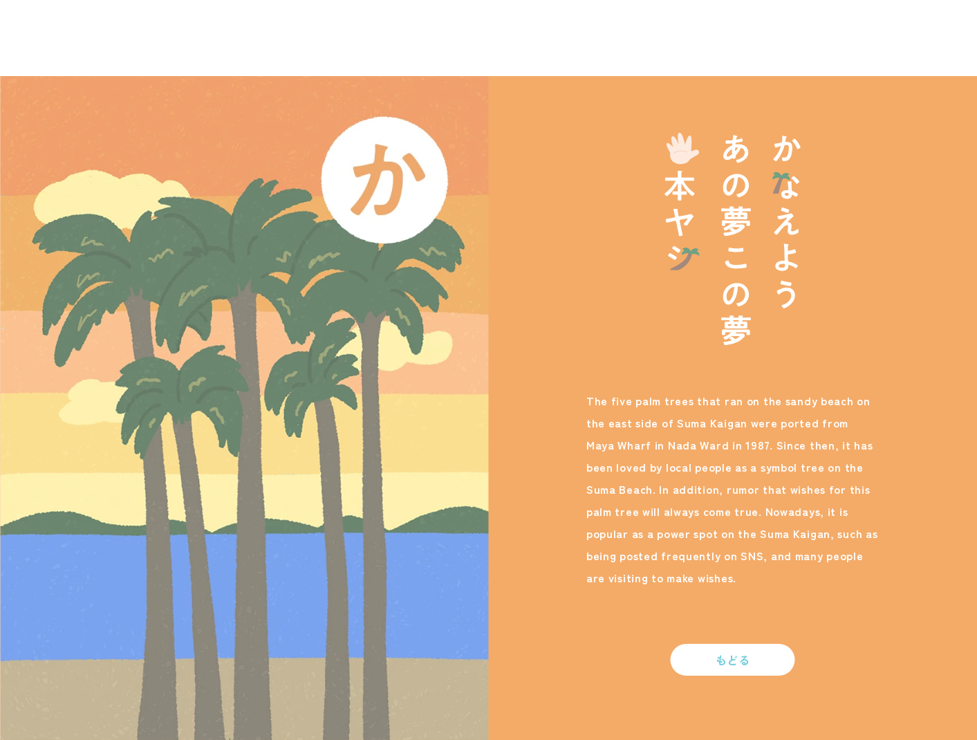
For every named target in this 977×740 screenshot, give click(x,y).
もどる (733, 659)
